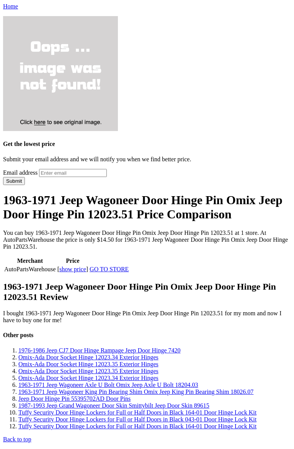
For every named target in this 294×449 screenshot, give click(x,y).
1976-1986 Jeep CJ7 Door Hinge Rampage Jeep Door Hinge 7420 (99, 350)
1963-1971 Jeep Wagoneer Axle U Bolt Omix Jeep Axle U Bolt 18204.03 (108, 385)
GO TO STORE (109, 269)
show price (72, 269)
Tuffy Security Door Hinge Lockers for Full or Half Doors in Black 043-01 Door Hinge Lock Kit (137, 419)
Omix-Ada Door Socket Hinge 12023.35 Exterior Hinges (88, 364)
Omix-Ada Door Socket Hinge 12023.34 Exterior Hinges (88, 357)
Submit (14, 181)
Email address (20, 172)
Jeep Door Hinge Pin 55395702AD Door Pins (74, 398)
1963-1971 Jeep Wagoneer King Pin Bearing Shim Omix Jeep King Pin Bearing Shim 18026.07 (135, 391)
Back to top (17, 439)
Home (10, 6)
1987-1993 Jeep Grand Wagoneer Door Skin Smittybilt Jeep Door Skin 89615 (113, 405)
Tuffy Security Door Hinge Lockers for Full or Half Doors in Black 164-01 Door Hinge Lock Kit (137, 412)
